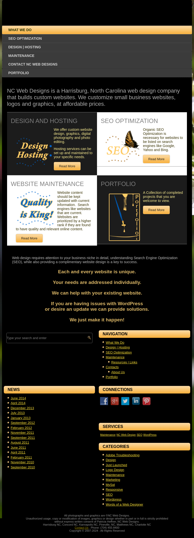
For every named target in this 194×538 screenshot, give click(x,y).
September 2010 (23, 467)
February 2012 (21, 428)
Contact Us (81, 527)
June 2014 (18, 398)
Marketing (113, 480)
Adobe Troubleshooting (122, 455)
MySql (110, 485)
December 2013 (22, 408)
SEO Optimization (25, 38)
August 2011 (20, 442)
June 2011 (18, 447)
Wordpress (114, 499)
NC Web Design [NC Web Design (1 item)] (126, 434)
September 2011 (23, 438)
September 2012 (23, 423)
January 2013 (21, 418)
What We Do (20, 30)
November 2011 (22, 432)
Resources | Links (124, 362)
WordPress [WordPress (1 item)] (150, 434)
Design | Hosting (24, 47)
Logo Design (115, 470)
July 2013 (18, 413)
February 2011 (21, 457)
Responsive (114, 489)
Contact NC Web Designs (33, 64)
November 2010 (22, 462)
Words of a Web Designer (124, 504)
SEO (109, 494)
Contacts (112, 367)
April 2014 (18, 403)
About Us (118, 372)
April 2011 (18, 452)
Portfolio (18, 73)
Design (111, 460)
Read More (67, 166)
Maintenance (21, 56)
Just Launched (116, 465)
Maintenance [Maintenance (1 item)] (107, 434)
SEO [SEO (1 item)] (139, 434)
